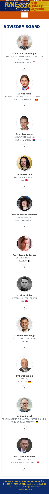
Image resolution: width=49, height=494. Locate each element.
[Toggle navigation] (24, 15)
